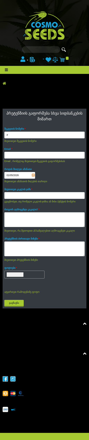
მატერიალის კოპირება (18, 365)
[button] (24, 60)
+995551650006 (13, 425)
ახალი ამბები (30, 5)
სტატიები (48, 5)
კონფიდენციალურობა (17, 370)
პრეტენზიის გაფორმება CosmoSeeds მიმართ (32, 340)
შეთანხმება (10, 330)
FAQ (5, 335)
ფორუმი (61, 5)
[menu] (37, 59)
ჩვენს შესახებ (11, 360)
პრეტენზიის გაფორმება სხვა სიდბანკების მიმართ (35, 345)
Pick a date (33, 175)
